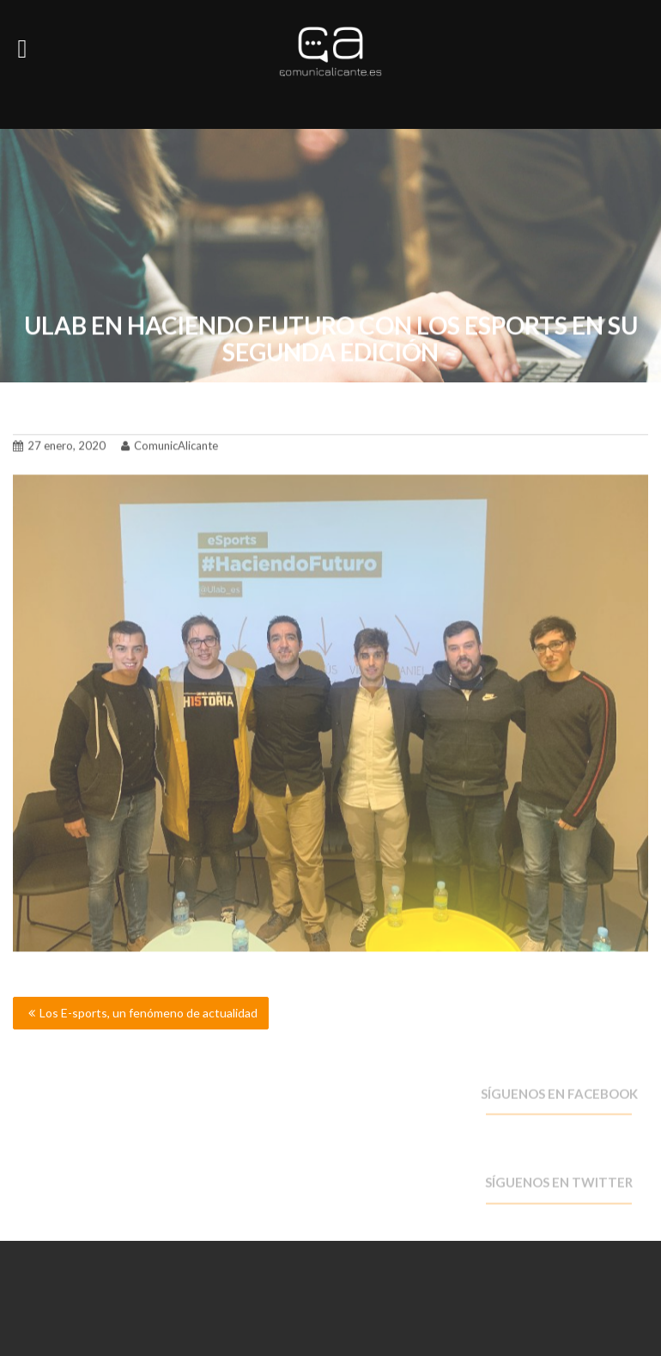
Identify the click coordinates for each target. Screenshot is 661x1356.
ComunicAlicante (169, 443)
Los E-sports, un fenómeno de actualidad (148, 1012)
